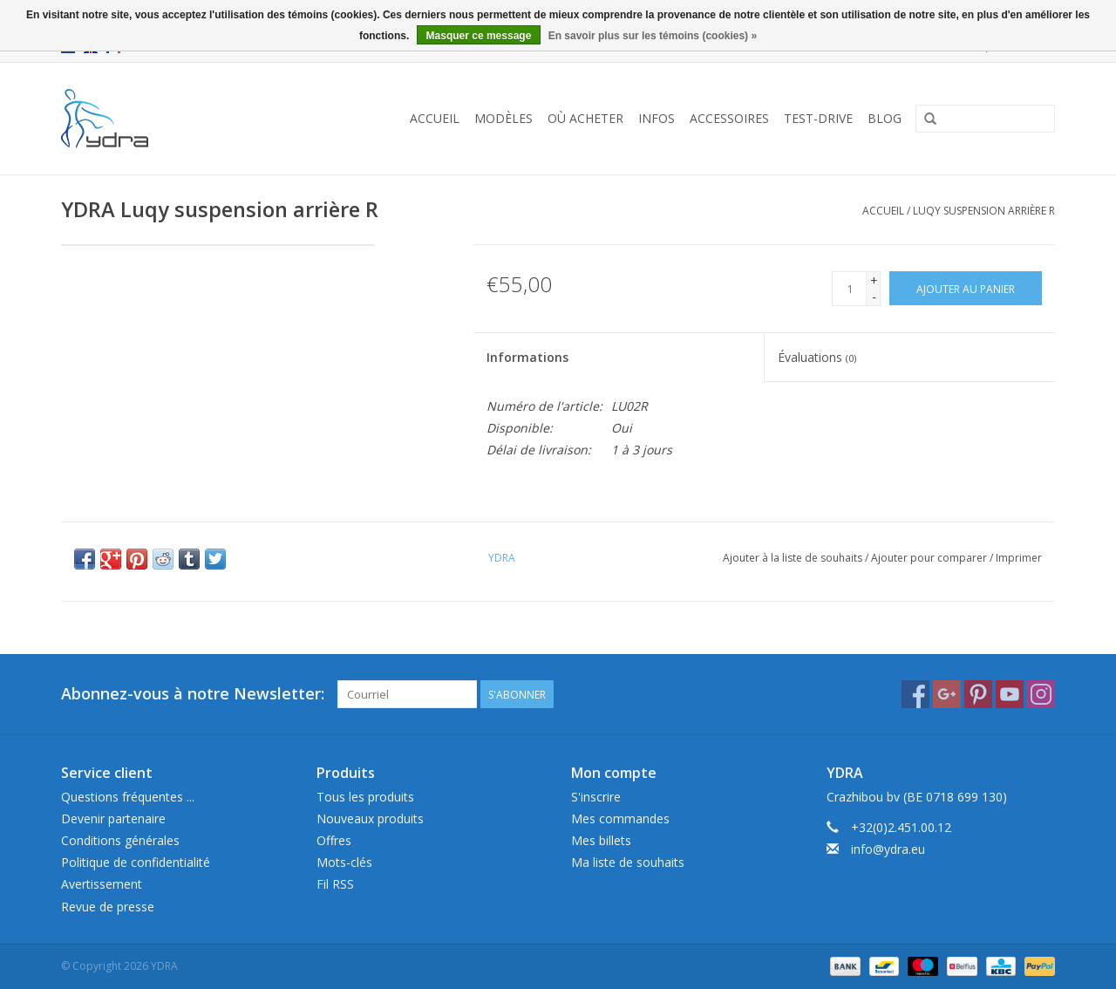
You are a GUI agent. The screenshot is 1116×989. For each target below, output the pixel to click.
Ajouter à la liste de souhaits (792, 557)
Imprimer (1019, 557)
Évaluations (817, 357)
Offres (333, 840)
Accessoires (729, 118)
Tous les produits (365, 796)
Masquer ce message (479, 36)
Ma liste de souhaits (627, 862)
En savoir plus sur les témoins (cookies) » (652, 36)
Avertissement (101, 884)
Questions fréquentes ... (127, 796)
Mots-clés (344, 862)
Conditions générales (120, 840)
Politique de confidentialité (135, 862)
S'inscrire (596, 796)
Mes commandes (620, 818)
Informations (527, 357)
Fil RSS (335, 884)
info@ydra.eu (888, 849)
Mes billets (601, 840)
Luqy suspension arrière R (984, 210)
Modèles (503, 118)
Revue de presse (107, 906)
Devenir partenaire (113, 818)
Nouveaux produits (370, 818)
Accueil (434, 118)
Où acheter (585, 118)
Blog (885, 118)
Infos (656, 118)
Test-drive (818, 118)
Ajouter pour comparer (930, 557)
